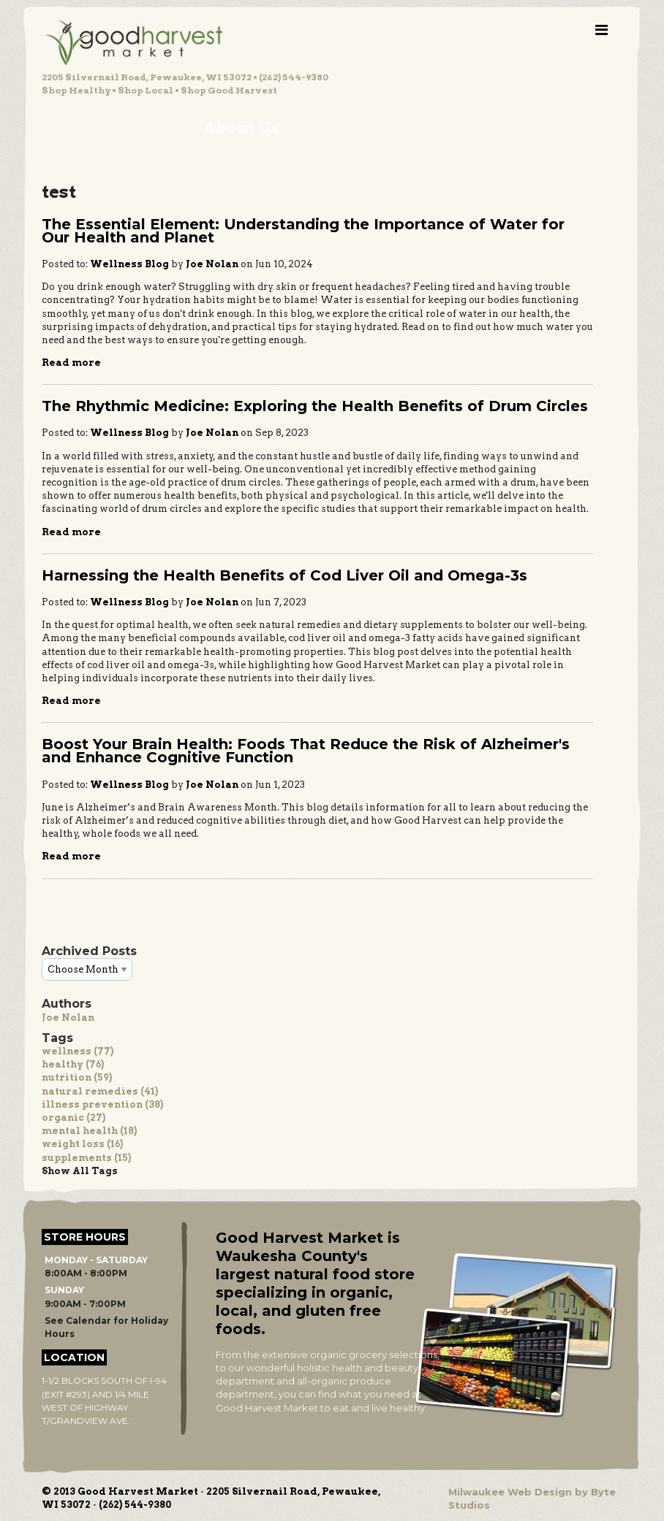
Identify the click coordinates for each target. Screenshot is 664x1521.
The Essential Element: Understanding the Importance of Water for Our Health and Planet (303, 230)
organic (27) (73, 1117)
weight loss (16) (82, 1143)
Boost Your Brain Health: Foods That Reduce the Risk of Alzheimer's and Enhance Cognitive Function (306, 750)
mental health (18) (89, 1130)
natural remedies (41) (100, 1091)
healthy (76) (73, 1064)
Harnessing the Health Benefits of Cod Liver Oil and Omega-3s (284, 575)
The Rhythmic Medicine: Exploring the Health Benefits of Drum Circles (315, 406)
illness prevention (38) (102, 1104)
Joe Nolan (68, 1017)
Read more (71, 362)
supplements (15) (86, 1157)
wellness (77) (77, 1051)
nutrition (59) (77, 1077)
